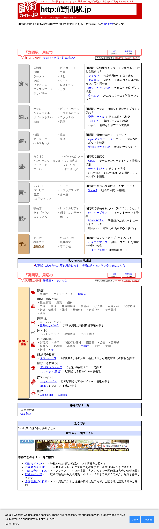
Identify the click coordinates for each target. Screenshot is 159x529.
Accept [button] (148, 519)
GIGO (91, 160)
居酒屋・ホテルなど (55, 280)
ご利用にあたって (70, 18)
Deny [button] (135, 519)
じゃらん (93, 120)
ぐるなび (93, 75)
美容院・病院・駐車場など (59, 57)
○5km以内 (135, 58)
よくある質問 (54, 18)
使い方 (43, 18)
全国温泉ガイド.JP (36, 481)
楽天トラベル (96, 116)
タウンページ (48, 358)
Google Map (47, 394)
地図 (114, 51)
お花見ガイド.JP (35, 467)
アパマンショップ (51, 367)
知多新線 (107, 24)
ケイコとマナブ (97, 242)
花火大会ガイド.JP (36, 470)
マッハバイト (48, 381)
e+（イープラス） (99, 212)
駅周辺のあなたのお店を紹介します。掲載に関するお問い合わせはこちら (80, 265)
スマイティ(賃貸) (50, 371)
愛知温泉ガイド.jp (99, 146)
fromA (44, 385)
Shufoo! (92, 190)
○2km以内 (127, 58)
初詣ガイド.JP (33, 463)
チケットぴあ (96, 168)
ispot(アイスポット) (100, 139)
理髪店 (82, 294)
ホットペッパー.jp (99, 87)
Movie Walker (96, 220)
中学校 (85, 346)
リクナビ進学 (96, 250)
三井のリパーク (49, 325)
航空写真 (128, 51)
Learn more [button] (12, 523)
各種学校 (38, 246)
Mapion (62, 394)
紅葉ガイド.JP (33, 474)
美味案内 (93, 80)
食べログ (93, 95)
